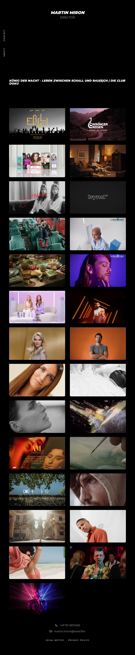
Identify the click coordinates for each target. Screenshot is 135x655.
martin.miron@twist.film (69, 631)
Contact (4, 35)
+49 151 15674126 (70, 625)
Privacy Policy (79, 640)
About (4, 52)
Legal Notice (55, 640)
